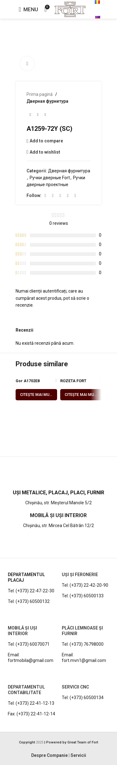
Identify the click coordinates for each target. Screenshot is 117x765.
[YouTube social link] (60, 195)
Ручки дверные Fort (50, 177)
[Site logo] (70, 9)
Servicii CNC (75, 686)
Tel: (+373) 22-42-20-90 (85, 585)
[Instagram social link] (52, 195)
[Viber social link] (75, 195)
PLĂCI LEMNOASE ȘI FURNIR (82, 630)
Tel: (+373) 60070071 (29, 644)
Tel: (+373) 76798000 (83, 644)
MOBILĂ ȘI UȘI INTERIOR (22, 630)
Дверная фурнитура (47, 101)
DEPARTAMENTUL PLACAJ (26, 577)
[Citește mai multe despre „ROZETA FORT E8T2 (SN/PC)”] (81, 394)
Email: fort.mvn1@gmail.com (84, 657)
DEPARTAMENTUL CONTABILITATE (26, 689)
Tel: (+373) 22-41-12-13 (31, 703)
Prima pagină (40, 94)
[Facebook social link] (45, 195)
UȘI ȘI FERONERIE (80, 574)
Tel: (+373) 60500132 (29, 601)
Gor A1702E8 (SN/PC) (28, 383)
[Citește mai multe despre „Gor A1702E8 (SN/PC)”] (36, 394)
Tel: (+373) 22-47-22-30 (31, 590)
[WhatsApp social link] (67, 195)
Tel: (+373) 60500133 (83, 595)
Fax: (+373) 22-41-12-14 (31, 713)
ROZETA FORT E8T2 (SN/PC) (73, 383)
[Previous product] (30, 115)
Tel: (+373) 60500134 (83, 697)
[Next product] (45, 115)
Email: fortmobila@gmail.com (30, 657)
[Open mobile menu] (28, 9)
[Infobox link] (58, 478)
